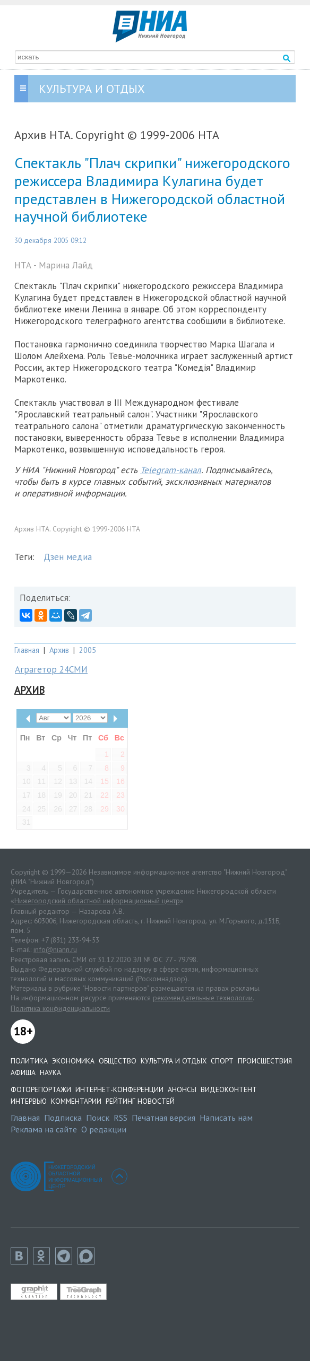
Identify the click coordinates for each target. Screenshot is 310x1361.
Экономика (73, 1061)
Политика (29, 1061)
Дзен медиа (68, 557)
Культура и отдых (173, 1061)
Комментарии (76, 1101)
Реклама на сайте (44, 1129)
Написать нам (226, 1117)
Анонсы (182, 1089)
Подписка (63, 1117)
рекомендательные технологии (203, 997)
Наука (50, 1072)
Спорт (222, 1061)
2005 (87, 650)
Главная (26, 650)
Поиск (97, 1117)
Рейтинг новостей (140, 1101)
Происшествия (265, 1061)
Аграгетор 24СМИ (51, 669)
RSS (120, 1117)
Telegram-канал (170, 470)
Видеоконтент (229, 1089)
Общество (117, 1061)
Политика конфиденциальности (60, 1008)
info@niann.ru (55, 949)
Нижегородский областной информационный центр (97, 900)
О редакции (103, 1129)
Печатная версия (163, 1117)
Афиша (23, 1072)
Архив (59, 650)
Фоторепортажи (41, 1089)
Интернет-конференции (119, 1089)
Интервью (29, 1101)
